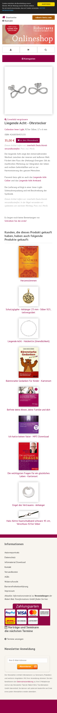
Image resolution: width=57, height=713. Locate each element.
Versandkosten (11, 572)
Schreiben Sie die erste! (16, 221)
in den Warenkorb (27, 140)
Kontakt (7, 20)
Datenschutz (10, 557)
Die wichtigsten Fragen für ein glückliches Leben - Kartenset (28, 475)
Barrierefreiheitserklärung (16, 586)
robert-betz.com (43, 17)
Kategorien (28, 58)
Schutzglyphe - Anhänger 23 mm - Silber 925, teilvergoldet (28, 311)
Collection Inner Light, (15, 129)
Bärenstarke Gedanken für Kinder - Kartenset (28, 380)
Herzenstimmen (28, 280)
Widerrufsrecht (11, 581)
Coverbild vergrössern (16, 119)
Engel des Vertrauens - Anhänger (28, 505)
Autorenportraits (12, 552)
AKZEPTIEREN (46, 4)
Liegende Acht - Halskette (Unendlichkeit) (29, 341)
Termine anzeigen (14, 639)
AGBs (7, 576)
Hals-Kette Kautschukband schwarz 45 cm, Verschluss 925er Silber (28, 522)
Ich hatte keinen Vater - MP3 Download (28, 436)
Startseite (9, 17)
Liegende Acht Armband (30, 180)
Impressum (10, 591)
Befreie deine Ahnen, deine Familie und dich (28, 409)
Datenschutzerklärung (25, 682)
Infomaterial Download (15, 562)
